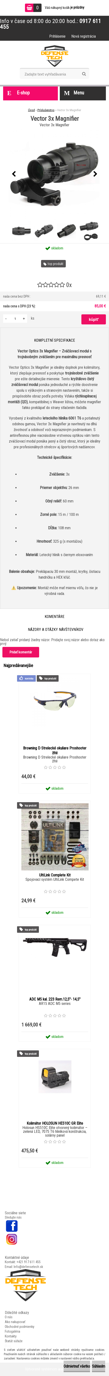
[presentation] (14, 174)
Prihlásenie (57, 36)
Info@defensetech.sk (28, 1267)
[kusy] (15, 318)
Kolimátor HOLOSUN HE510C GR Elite (55, 1123)
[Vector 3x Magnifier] (54, 174)
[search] (84, 74)
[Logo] (55, 56)
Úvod (31, 110)
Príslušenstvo (45, 110)
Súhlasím (98, 1366)
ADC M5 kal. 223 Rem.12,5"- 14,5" (54, 999)
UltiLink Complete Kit (55, 875)
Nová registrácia (83, 36)
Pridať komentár (21, 652)
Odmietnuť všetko (77, 1366)
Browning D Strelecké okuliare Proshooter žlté (54, 750)
